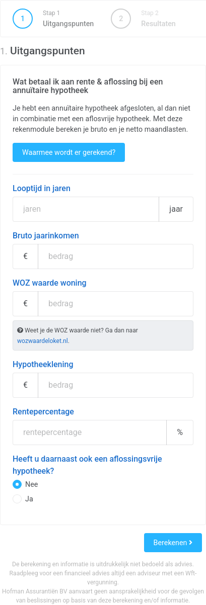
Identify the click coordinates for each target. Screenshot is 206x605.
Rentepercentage (43, 411)
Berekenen (173, 543)
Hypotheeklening (43, 364)
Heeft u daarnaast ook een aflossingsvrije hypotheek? (87, 465)
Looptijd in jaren (42, 188)
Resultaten (143, 19)
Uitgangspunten (53, 19)
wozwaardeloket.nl (42, 340)
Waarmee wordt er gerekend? (68, 152)
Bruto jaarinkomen (46, 235)
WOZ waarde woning (50, 283)
